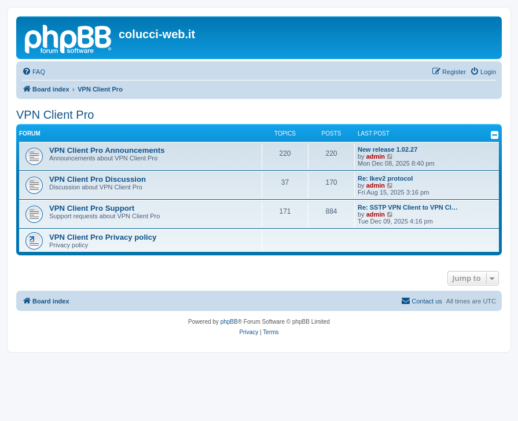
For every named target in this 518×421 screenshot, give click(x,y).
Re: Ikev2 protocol (385, 178)
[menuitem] (33, 72)
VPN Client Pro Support (91, 208)
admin (375, 156)
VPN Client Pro (55, 114)
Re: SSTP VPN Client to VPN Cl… (408, 207)
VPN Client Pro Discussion (97, 179)
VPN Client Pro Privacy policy (102, 237)
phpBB (229, 322)
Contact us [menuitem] (421, 300)
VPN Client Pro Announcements (107, 150)
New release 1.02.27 (387, 149)
